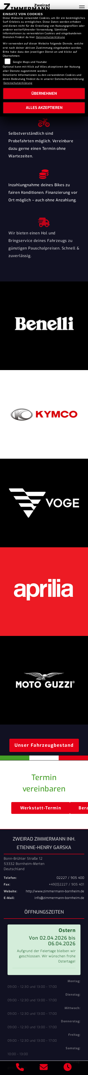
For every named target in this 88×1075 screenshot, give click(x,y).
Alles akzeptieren (44, 107)
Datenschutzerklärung (50, 37)
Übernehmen (44, 93)
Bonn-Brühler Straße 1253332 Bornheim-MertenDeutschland (24, 863)
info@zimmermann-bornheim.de (59, 898)
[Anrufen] (20, 1068)
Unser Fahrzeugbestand (44, 745)
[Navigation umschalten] (82, 8)
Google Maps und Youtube (30, 62)
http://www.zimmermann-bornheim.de (55, 891)
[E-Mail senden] (44, 1068)
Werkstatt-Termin (40, 808)
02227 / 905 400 (70, 878)
